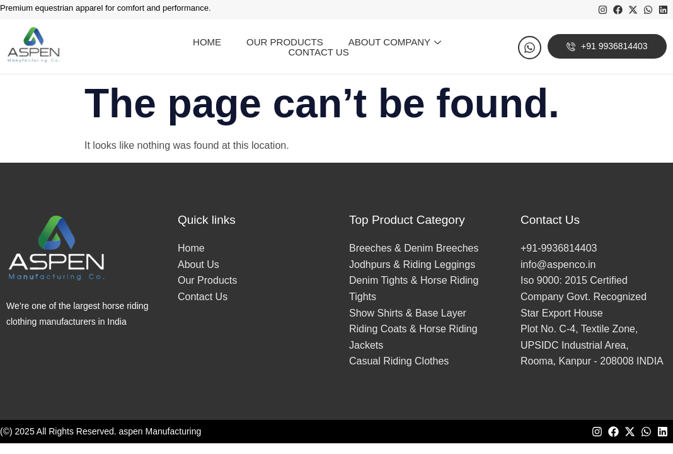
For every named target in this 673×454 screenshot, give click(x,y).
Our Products (284, 42)
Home (207, 42)
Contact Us (319, 52)
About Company (396, 42)
